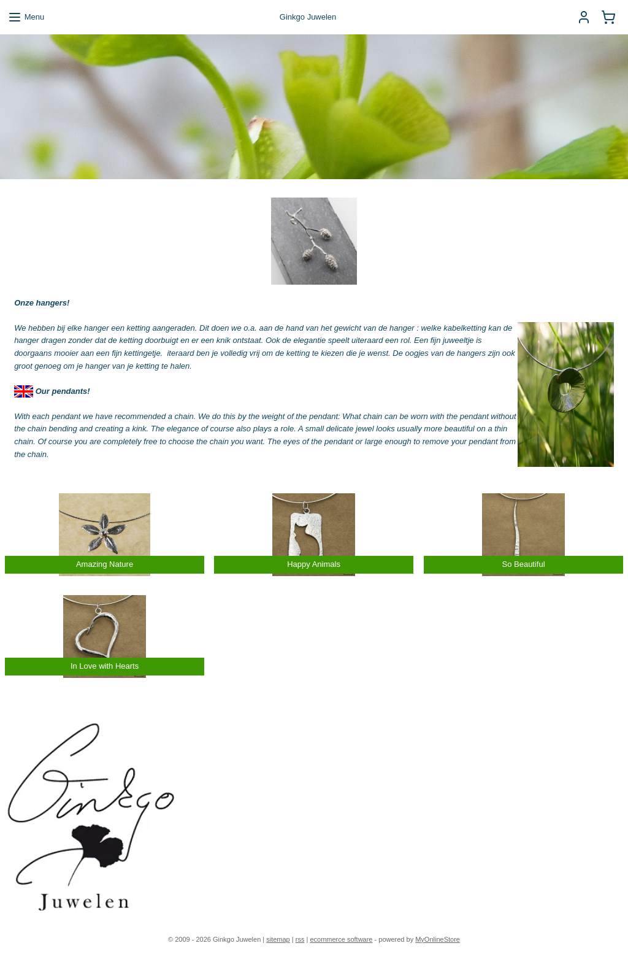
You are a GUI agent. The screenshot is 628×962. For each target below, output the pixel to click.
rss (300, 939)
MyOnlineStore (437, 939)
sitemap (278, 939)
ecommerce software (341, 939)
